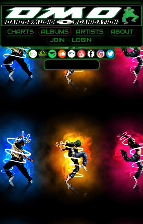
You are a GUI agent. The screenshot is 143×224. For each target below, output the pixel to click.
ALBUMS (55, 31)
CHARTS (20, 31)
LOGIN (81, 40)
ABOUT (122, 31)
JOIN (57, 40)
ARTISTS (89, 31)
